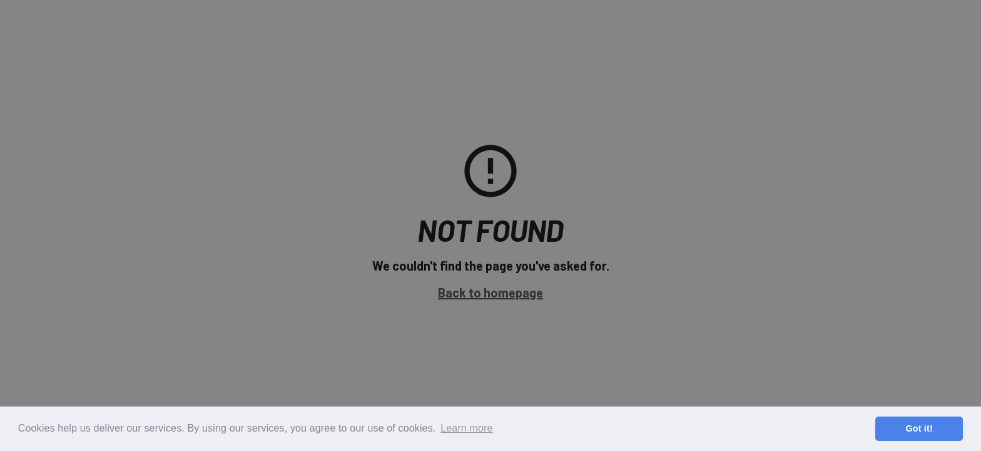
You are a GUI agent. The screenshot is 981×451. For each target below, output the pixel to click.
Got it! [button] (918, 428)
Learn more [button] (466, 428)
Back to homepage (490, 292)
